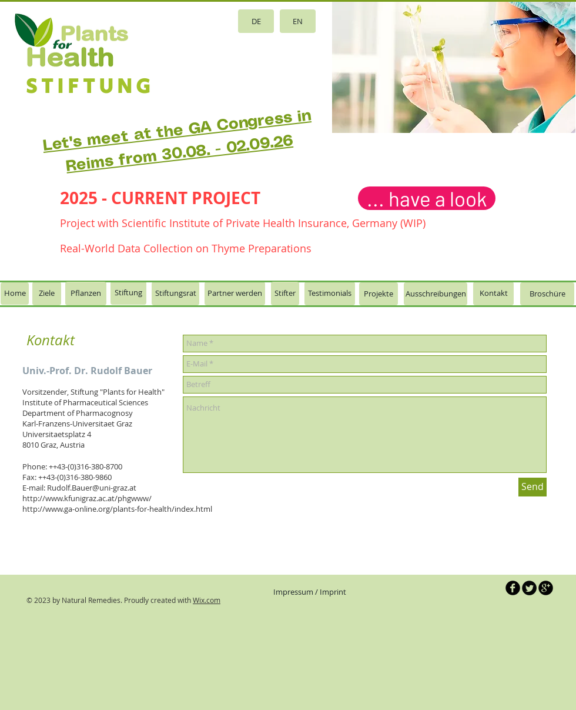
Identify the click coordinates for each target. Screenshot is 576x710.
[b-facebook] (512, 588)
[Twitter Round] (529, 588)
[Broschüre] (547, 293)
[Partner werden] (235, 293)
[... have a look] (426, 198)
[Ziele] (46, 293)
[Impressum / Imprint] (309, 592)
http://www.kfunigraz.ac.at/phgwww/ (87, 498)
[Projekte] (378, 293)
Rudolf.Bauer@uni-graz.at (91, 487)
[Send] (532, 487)
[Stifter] (285, 293)
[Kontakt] (493, 293)
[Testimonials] (329, 293)
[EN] (298, 21)
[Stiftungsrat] (175, 293)
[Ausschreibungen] (435, 293)
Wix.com (206, 600)
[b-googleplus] (545, 588)
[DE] (256, 21)
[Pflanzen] (85, 293)
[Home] (15, 293)
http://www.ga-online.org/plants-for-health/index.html (117, 509)
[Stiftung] (128, 293)
